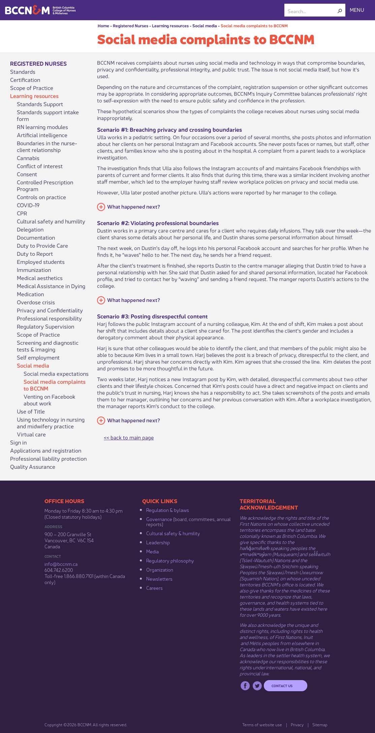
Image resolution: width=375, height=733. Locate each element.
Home (103, 25)
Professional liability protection (48, 458)
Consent (27, 174)
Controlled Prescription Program (45, 185)
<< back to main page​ (129, 437)
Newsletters (159, 578)
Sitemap (319, 724)
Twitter (257, 685)
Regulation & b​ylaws (167, 509)
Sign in (18, 442)
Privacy (297, 724)
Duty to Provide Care (42, 245)
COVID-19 (28, 205)
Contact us (282, 685)
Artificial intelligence (42, 135)
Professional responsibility (49, 318)
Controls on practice (41, 197)
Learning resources (170, 25)
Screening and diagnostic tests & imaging (48, 345)
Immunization (34, 270)
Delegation (30, 229)
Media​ (152, 551)
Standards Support (40, 104)
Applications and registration (45, 450)
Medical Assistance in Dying (51, 286)
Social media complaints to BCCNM (254, 25)
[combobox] (312, 11)
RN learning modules (42, 127)
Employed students (41, 261)
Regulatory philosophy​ (170, 560)
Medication (30, 294)
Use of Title (31, 411)
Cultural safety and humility (51, 221)
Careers (154, 587)
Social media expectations (56, 373)
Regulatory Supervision (45, 326)
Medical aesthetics (40, 278)
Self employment (38, 357)
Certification (25, 79)
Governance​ (159, 518)
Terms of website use (262, 724)
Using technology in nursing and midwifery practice (51, 422)
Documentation (36, 237)
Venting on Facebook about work (49, 399)
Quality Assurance (32, 466)
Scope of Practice (31, 88)
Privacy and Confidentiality (50, 310)
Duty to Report (35, 253)
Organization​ (159, 569)
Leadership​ (158, 542)
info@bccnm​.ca (60, 563)
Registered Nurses (130, 25)
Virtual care (31, 434)
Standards (22, 71)
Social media (204, 25)
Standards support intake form (48, 115)
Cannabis (28, 158)
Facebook (245, 685)
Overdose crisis (36, 302)
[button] (340, 10)
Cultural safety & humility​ (173, 533)
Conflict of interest (40, 166)
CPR (22, 213)
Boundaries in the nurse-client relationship (47, 146)
